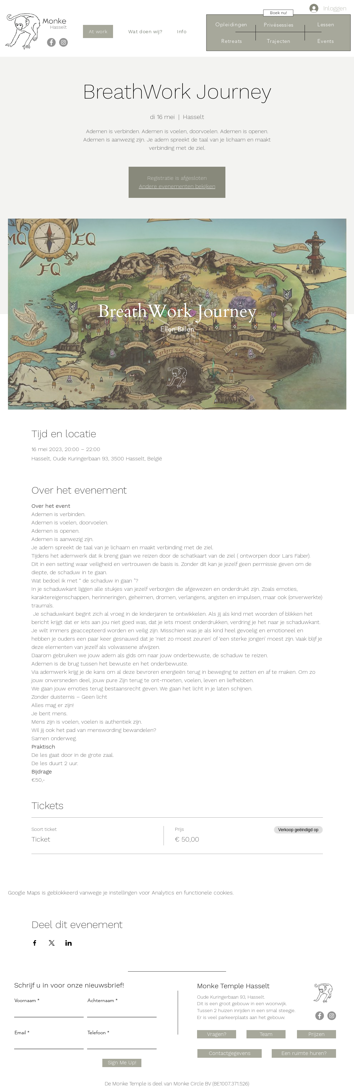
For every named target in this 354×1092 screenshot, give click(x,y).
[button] (145, 31)
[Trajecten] (278, 41)
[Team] (266, 1034)
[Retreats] (231, 41)
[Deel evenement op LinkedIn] (68, 943)
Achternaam (100, 1000)
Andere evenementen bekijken (177, 186)
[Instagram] (63, 42)
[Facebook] (51, 42)
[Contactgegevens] (229, 1053)
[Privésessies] (278, 24)
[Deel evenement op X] (51, 943)
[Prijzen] (316, 1034)
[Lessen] (325, 24)
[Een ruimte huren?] (304, 1053)
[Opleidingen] (231, 24)
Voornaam (25, 1000)
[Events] (325, 41)
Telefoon (96, 1032)
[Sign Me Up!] (121, 1063)
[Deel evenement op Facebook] (34, 943)
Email (20, 1032)
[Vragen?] (216, 1034)
